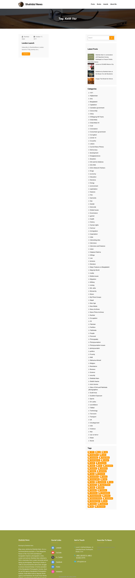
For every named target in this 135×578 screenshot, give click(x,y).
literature (93, 264)
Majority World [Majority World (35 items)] (105, 485)
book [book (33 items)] (103, 455)
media (92, 273)
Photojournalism (95, 342)
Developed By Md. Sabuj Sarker (67, 576)
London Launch (28, 43)
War (91, 432)
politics (92, 351)
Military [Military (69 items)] (101, 487)
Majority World (94, 270)
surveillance (94, 405)
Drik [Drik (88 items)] (100, 466)
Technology (93, 411)
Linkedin (58, 573)
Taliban (92, 408)
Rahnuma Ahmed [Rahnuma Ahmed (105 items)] (96, 498)
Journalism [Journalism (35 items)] (101, 482)
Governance (94, 213)
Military (92, 282)
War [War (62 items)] (92, 507)
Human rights (94, 225)
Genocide (93, 207)
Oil (91, 321)
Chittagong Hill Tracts (97, 117)
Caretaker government (97, 108)
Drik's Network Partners (97, 168)
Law (91, 258)
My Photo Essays (95, 297)
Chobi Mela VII (94, 123)
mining (92, 285)
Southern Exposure (96, 396)
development (94, 153)
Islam (92, 249)
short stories (94, 384)
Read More (26, 54)
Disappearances (95, 156)
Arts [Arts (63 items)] (106, 452)
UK (91, 420)
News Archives (95, 309)
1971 (91, 93)
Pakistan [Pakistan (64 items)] (93, 490)
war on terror (94, 435)
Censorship (93, 111)
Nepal (92, 300)
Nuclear (92, 315)
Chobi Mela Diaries (93, 62)
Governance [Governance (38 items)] (94, 477)
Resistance (93, 366)
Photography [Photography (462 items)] (105, 493)
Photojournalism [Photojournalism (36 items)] (96, 496)
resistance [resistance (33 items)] (109, 498)
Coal (91, 126)
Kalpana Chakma (95, 252)
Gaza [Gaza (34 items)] (92, 474)
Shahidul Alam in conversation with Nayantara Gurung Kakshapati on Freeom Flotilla (104, 57)
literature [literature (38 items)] (93, 485)
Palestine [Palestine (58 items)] (103, 490)
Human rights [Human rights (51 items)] (95, 479)
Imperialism (94, 234)
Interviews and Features (97, 246)
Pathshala (93, 330)
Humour (92, 228)
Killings (92, 255)
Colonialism (94, 129)
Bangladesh (93, 102)
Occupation (93, 318)
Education (93, 177)
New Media (93, 306)
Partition (92, 327)
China (92, 114)
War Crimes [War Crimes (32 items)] (101, 507)
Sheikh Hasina (94, 381)
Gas (91, 201)
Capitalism (93, 105)
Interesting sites (95, 240)
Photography (94, 339)
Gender (92, 204)
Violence (93, 429)
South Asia (93, 393)
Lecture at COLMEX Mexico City (105, 64)
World (92, 441)
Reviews (92, 369)
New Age (93, 303)
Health (92, 219)
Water (92, 438)
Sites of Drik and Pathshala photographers (98, 388)
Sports (92, 399)
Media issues (94, 276)
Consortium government (98, 132)
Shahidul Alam (94, 378)
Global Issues (94, 210)
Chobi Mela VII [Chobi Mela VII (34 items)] (95, 460)
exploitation (93, 189)
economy (93, 174)
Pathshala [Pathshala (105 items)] (94, 493)
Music (92, 294)
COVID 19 (93, 138)
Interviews (93, 243)
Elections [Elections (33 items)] (93, 468)
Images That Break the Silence (104, 79)
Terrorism (93, 414)
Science (92, 372)
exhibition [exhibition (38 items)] (104, 468)
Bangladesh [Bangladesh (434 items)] (94, 455)
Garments (93, 198)
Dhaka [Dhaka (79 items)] (93, 466)
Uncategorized (94, 423)
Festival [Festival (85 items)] (93, 471)
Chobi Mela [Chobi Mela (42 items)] (105, 458)
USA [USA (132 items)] (105, 501)
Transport (93, 417)
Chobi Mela (93, 120)
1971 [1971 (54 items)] (92, 452)
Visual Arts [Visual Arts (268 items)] (103, 504)
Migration (93, 279)
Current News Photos (97, 147)
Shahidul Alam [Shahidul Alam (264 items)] (95, 501)
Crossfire (93, 141)
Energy (92, 183)
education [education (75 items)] (109, 466)
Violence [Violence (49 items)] (93, 504)
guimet (92, 216)
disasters (93, 159)
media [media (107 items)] (92, 487)
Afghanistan (94, 96)
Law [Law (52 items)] (111, 482)
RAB (91, 357)
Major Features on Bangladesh (99, 267)
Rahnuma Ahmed (95, 360)
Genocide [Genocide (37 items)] (101, 474)
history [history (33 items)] (105, 477)
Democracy (93, 150)
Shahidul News (33, 4)
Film (91, 195)
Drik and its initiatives (96, 162)
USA (91, 426)
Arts (91, 99)
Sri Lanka (93, 402)
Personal (93, 336)
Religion (92, 363)
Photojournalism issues (97, 345)
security (92, 375)
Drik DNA (93, 165)
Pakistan (93, 324)
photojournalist (95, 348)
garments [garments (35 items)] (103, 471)
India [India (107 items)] (104, 479)
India (91, 237)
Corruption (93, 135)
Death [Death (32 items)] (92, 463)
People (92, 333)
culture (92, 144)
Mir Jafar (93, 288)
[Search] (111, 38)
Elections (93, 180)
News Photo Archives (97, 312)
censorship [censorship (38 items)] (94, 458)
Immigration (94, 231)
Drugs (92, 171)
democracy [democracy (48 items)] (102, 463)
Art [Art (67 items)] (99, 452)
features (92, 192)
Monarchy (93, 291)
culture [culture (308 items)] (106, 460)
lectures (92, 261)
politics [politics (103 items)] (107, 496)
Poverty (92, 354)
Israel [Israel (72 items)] (92, 482)
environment (94, 186)
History (92, 222)
